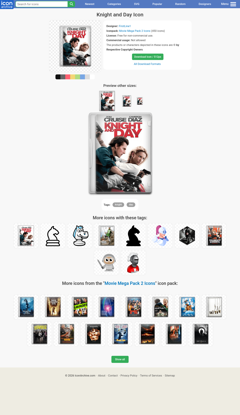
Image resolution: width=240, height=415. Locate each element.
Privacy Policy (128, 375)
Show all (120, 359)
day (131, 204)
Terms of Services (151, 375)
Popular (157, 4)
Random (180, 4)
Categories (114, 4)
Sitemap (170, 375)
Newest (89, 4)
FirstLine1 (125, 26)
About (101, 375)
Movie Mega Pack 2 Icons (134, 30)
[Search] (71, 4)
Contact (113, 375)
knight (118, 204)
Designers (205, 4)
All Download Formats (147, 64)
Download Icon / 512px (147, 56)
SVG (136, 4)
